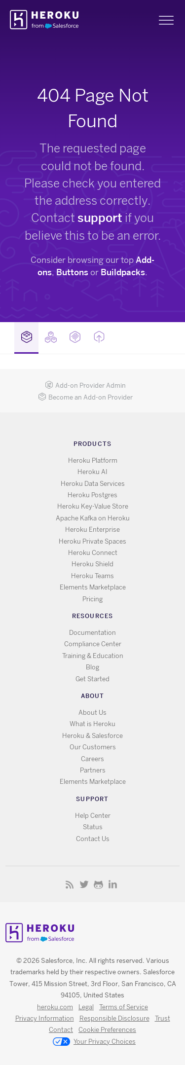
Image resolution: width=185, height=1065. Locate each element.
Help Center (93, 815)
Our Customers (93, 747)
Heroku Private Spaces (92, 541)
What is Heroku (92, 724)
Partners (93, 770)
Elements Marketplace (93, 587)
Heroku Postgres (92, 495)
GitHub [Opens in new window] (98, 884)
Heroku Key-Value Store (92, 506)
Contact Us (93, 839)
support (99, 217)
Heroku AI (92, 472)
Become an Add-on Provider (85, 397)
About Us (92, 712)
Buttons (72, 272)
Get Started (92, 679)
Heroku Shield (92, 564)
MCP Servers (75, 337)
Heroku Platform (92, 460)
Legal (86, 1007)
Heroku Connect (92, 552)
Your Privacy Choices (94, 1042)
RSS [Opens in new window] (70, 884)
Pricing (92, 599)
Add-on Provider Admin (85, 385)
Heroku (45, 20)
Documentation (92, 632)
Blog (92, 667)
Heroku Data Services (93, 483)
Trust (162, 1018)
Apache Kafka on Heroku (93, 518)
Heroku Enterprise (92, 529)
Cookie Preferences (107, 1029)
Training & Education (92, 656)
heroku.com (55, 1007)
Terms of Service (123, 1007)
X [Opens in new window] (84, 884)
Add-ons (27, 337)
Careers (92, 759)
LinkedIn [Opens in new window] (113, 884)
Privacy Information (44, 1018)
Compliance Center (92, 644)
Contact (61, 1029)
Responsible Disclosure (114, 1018)
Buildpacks (123, 272)
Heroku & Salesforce (92, 735)
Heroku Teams (92, 576)
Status (93, 827)
